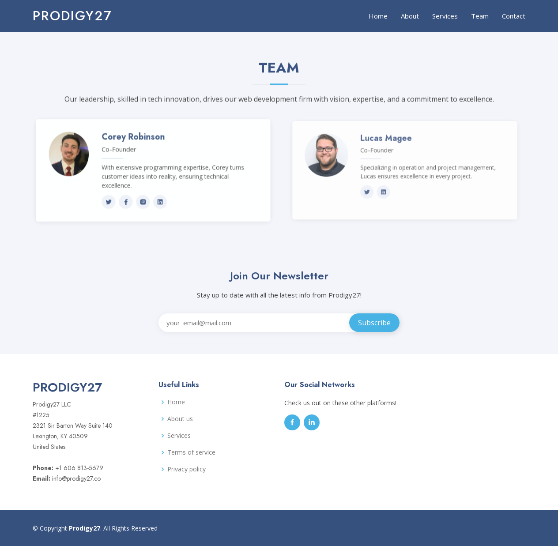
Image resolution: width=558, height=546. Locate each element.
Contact (513, 15)
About (410, 15)
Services (445, 15)
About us (180, 419)
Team (480, 15)
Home (378, 15)
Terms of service (191, 452)
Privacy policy (186, 469)
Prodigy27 (72, 15)
